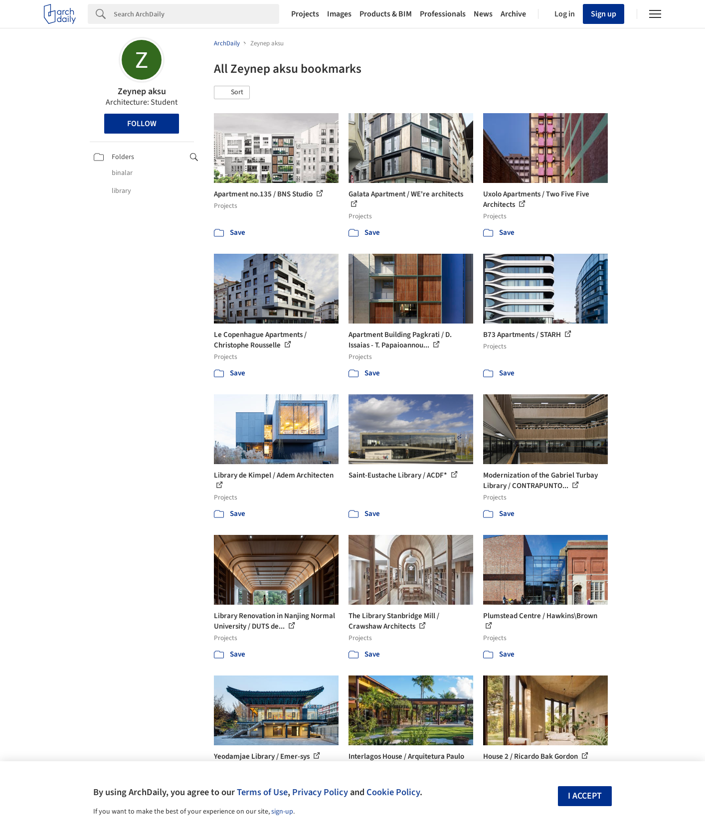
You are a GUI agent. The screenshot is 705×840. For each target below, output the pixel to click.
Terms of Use (262, 792)
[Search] (196, 14)
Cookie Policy (393, 792)
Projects (305, 14)
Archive (513, 14)
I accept (585, 796)
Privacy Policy (320, 792)
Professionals (443, 14)
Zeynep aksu (142, 91)
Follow (142, 123)
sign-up (282, 812)
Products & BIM (385, 14)
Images (339, 14)
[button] (232, 93)
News (483, 14)
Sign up (603, 13)
